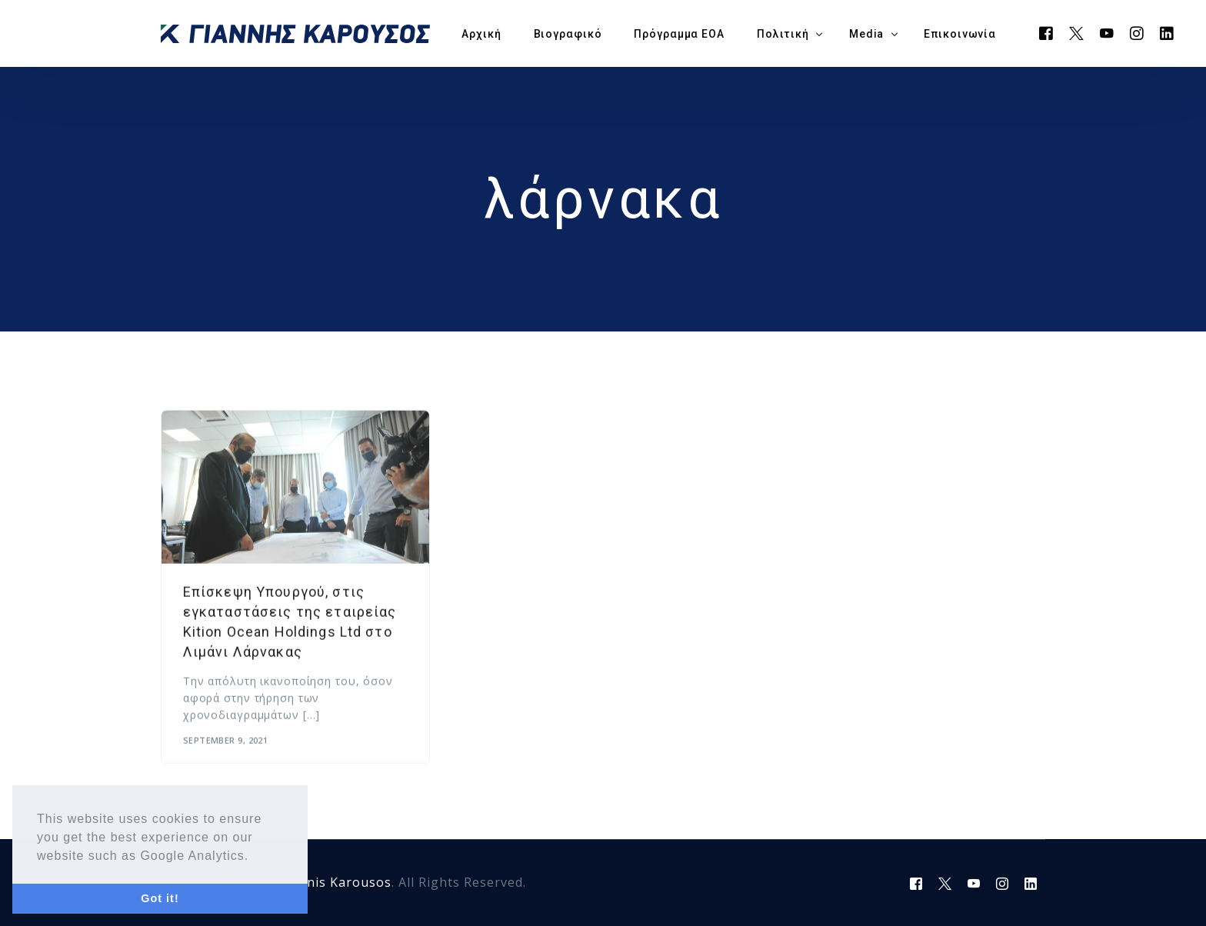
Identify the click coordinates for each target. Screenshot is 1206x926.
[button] (255, 856)
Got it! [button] (159, 898)
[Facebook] (1046, 32)
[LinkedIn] (1167, 32)
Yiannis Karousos (335, 882)
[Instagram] (1137, 32)
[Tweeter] (1076, 32)
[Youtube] (1107, 32)
